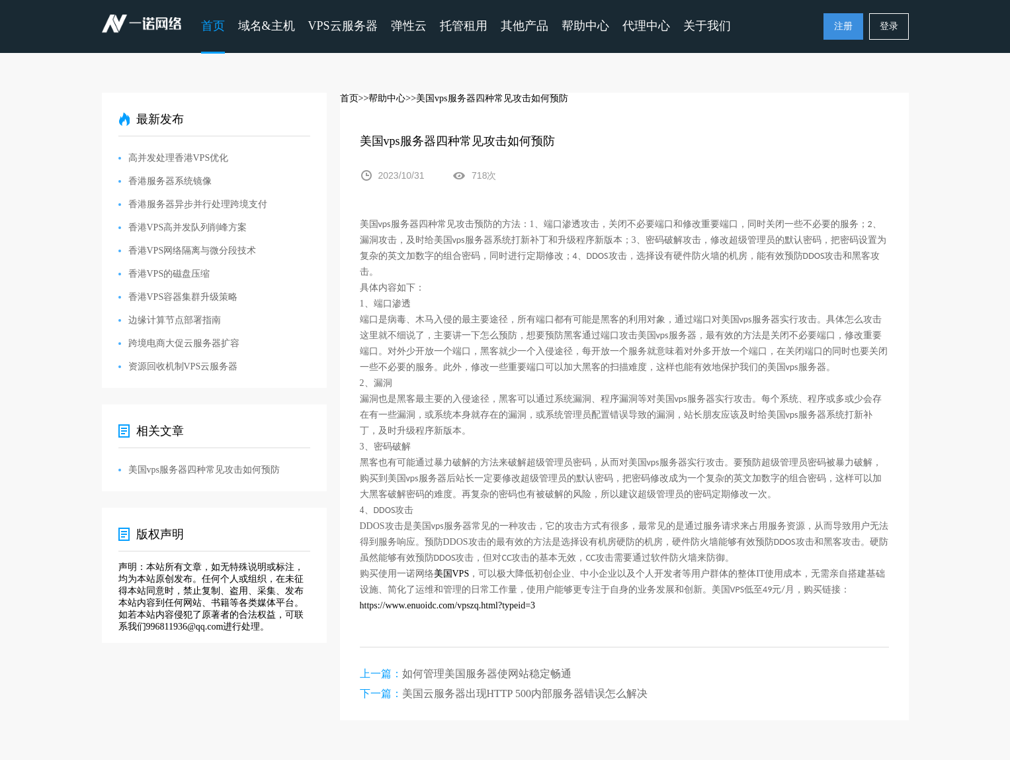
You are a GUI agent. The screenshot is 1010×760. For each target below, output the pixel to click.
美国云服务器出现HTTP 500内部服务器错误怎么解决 (525, 693)
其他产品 (524, 25)
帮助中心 (585, 25)
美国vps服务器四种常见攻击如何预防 (204, 470)
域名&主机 (266, 25)
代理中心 (646, 25)
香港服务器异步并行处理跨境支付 (197, 204)
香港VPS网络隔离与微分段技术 (192, 251)
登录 (889, 26)
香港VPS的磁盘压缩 (169, 274)
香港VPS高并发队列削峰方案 (187, 227)
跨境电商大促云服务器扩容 (183, 343)
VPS (452, 574)
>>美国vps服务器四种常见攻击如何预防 (486, 98)
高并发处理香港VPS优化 (178, 158)
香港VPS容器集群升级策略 (183, 297)
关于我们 (707, 25)
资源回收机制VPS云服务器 (183, 366)
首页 (213, 25)
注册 (843, 26)
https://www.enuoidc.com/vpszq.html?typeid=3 (448, 605)
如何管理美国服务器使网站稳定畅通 (486, 673)
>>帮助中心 (382, 98)
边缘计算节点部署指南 (174, 320)
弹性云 (409, 25)
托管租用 (463, 25)
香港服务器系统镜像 (170, 181)
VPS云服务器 (343, 25)
